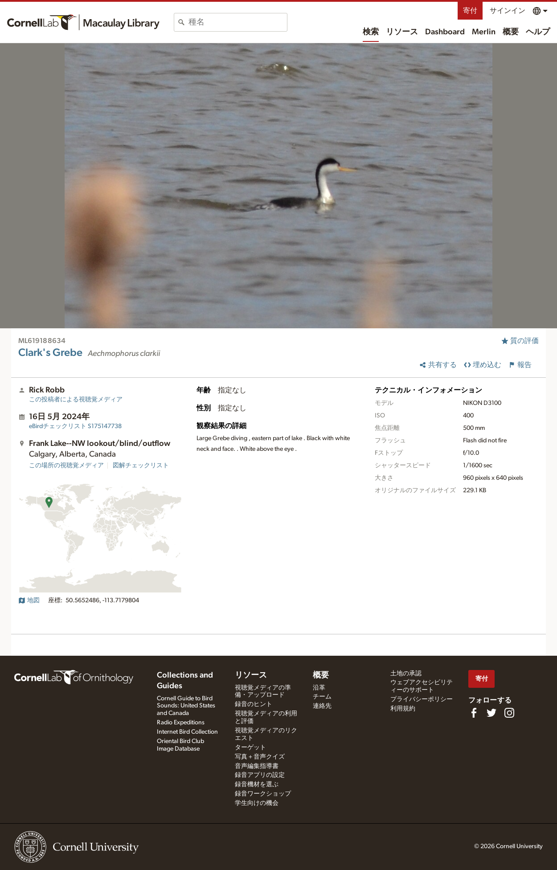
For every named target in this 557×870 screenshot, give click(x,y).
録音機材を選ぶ (256, 784)
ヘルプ (538, 32)
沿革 (319, 688)
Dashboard (445, 32)
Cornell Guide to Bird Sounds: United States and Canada (186, 706)
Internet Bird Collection (187, 732)
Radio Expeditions (181, 722)
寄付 (470, 10)
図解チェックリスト (141, 465)
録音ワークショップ (263, 794)
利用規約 (402, 709)
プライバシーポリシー (421, 699)
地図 (29, 600)
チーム (322, 697)
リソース (402, 32)
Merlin (484, 32)
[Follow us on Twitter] (491, 712)
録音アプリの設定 (260, 775)
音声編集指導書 (256, 766)
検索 (371, 32)
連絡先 (322, 706)
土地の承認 (406, 673)
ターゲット (250, 747)
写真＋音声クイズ (260, 757)
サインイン (507, 10)
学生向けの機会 (256, 803)
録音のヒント (253, 704)
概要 (511, 32)
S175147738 (75, 426)
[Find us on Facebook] (473, 712)
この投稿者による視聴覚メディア (76, 399)
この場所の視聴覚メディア (66, 465)
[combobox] (237, 22)
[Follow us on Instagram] (509, 712)
